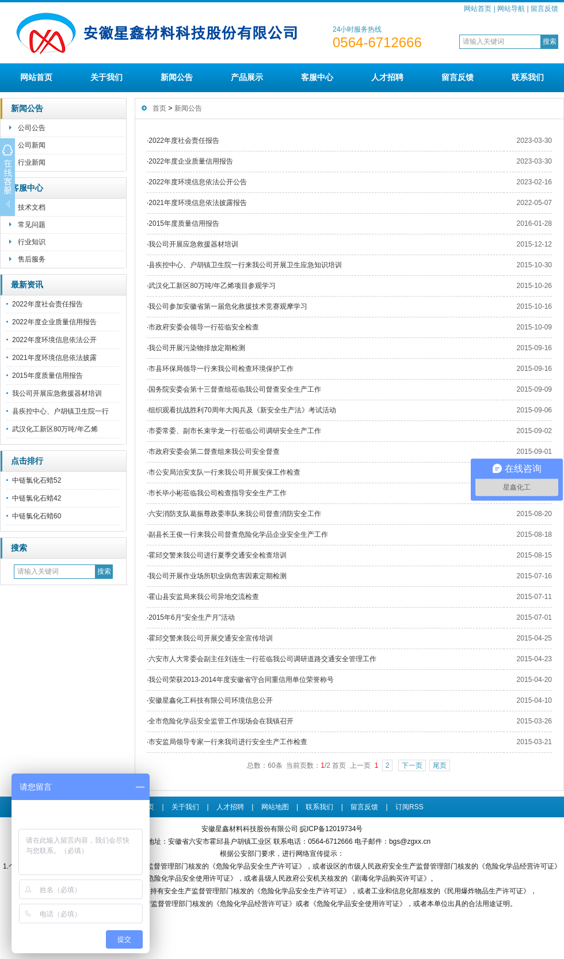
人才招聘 (387, 77)
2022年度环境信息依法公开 (54, 340)
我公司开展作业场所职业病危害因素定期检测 (217, 576)
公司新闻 (31, 145)
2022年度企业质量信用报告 (54, 322)
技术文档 (31, 207)
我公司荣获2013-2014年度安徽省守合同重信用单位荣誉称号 (240, 680)
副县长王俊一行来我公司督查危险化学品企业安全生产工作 (238, 534)
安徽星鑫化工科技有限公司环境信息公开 (210, 700)
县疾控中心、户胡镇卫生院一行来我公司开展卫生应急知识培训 (245, 265)
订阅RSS (409, 807)
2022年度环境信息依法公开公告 (197, 182)
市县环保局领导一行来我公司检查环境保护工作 (221, 369)
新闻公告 (177, 77)
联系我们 (528, 77)
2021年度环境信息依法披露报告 (197, 203)
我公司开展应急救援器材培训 (57, 393)
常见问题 (31, 225)
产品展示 (247, 77)
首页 (159, 108)
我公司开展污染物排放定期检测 (196, 348)
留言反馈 (544, 9)
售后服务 (31, 259)
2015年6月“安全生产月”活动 (191, 617)
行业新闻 (31, 162)
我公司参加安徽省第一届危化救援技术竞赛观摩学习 (227, 306)
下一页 (412, 765)
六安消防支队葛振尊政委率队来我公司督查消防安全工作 (234, 514)
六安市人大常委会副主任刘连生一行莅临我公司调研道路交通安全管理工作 (262, 659)
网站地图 (275, 807)
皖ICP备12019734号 (331, 829)
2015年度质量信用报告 (47, 376)
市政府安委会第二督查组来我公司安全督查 (214, 452)
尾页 (440, 765)
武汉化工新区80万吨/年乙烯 (55, 429)
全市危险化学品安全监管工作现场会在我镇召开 (221, 721)
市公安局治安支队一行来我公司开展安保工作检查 (224, 472)
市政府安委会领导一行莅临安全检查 (203, 327)
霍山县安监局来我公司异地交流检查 (203, 597)
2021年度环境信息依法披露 (54, 358)
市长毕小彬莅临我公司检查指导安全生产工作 (217, 493)
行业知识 (31, 242)
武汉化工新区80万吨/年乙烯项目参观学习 (212, 286)
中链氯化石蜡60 (36, 516)
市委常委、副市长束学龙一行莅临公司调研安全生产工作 (234, 431)
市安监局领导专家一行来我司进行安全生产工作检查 (227, 742)
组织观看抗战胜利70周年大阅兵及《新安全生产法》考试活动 (242, 410)
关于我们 (106, 77)
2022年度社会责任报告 (47, 304)
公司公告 (31, 128)
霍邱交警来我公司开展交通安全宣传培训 (210, 638)
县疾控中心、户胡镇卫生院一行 (60, 411)
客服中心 (317, 77)
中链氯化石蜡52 (36, 480)
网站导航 (511, 9)
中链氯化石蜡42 (36, 498)
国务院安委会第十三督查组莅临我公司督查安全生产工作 (234, 389)
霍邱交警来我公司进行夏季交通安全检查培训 (217, 555)
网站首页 (477, 9)
